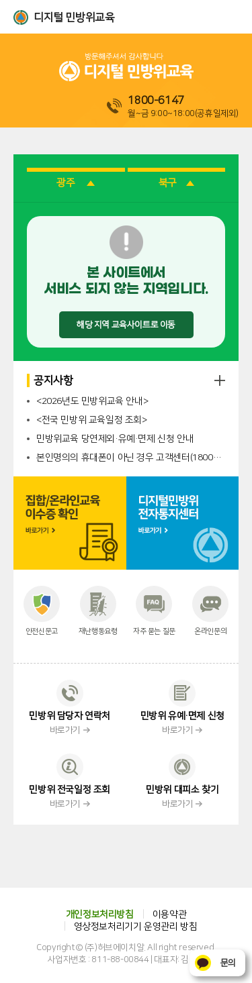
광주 (75, 183)
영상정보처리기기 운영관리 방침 (136, 926)
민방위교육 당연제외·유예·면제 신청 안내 (115, 438)
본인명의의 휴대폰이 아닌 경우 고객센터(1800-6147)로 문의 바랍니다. (130, 457)
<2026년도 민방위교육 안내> (92, 401)
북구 (176, 183)
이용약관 (169, 914)
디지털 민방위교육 (74, 17)
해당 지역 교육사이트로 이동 (126, 324)
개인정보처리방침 (100, 914)
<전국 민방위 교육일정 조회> (91, 420)
